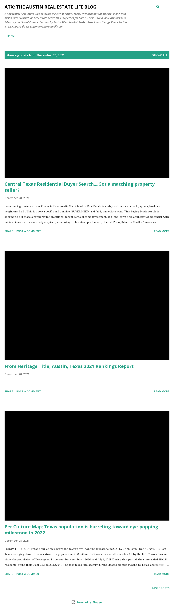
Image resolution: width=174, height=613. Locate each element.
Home (11, 36)
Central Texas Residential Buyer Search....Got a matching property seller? (80, 187)
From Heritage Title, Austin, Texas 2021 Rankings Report (69, 366)
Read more (161, 231)
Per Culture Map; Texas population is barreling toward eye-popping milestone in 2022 (81, 529)
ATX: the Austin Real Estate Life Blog (51, 7)
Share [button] (9, 231)
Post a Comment (28, 231)
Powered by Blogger (87, 602)
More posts (160, 588)
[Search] (158, 7)
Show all (160, 55)
